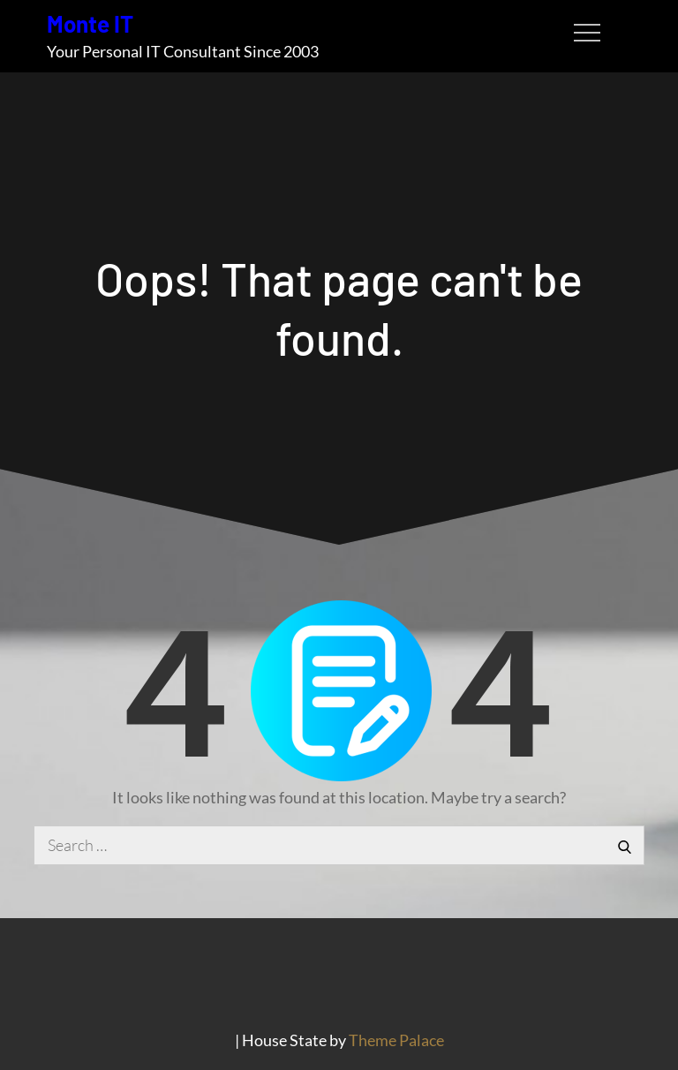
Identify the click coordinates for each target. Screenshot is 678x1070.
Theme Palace (396, 1040)
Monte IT (90, 23)
